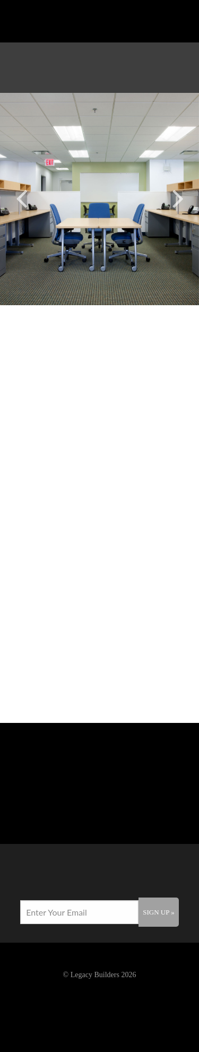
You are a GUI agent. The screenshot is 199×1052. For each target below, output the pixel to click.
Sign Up (158, 912)
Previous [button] (21, 196)
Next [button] (178, 196)
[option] (99, 199)
